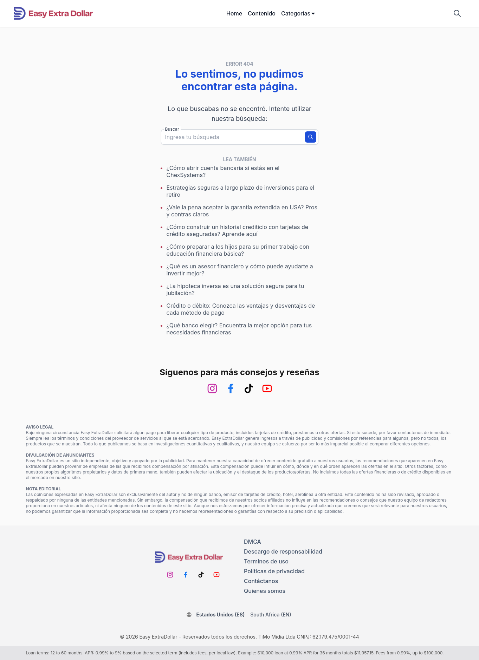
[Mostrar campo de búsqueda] (457, 13)
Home (234, 13)
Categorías (298, 13)
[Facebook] (230, 388)
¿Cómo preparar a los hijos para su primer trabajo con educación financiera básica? (238, 250)
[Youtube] (267, 388)
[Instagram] (212, 388)
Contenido (262, 13)
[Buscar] (310, 137)
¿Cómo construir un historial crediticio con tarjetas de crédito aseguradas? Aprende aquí (238, 230)
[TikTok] (249, 388)
